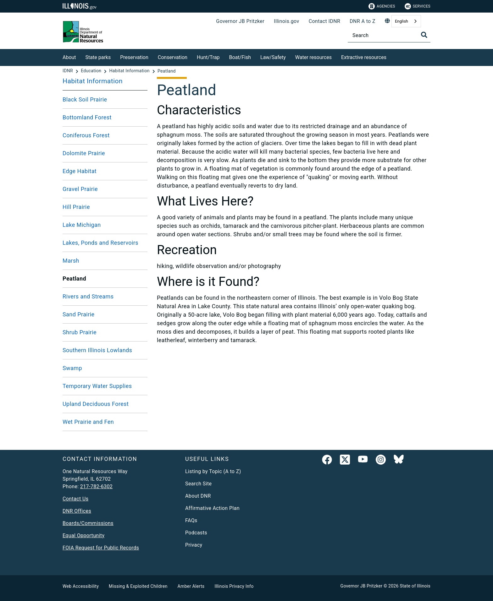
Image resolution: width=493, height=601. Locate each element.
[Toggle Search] (424, 35)
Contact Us (75, 499)
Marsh (71, 260)
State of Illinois (415, 585)
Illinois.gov (286, 21)
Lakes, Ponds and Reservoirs (100, 242)
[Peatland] (167, 71)
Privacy (193, 545)
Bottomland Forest (87, 117)
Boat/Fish (240, 57)
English (401, 21)
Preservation (134, 57)
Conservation (172, 57)
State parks (98, 57)
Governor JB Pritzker (240, 21)
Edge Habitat (80, 171)
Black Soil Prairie (85, 99)
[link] (327, 461)
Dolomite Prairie (84, 153)
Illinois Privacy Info (233, 586)
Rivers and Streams (88, 296)
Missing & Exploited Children (138, 586)
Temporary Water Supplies (97, 386)
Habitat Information (93, 81)
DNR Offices (77, 511)
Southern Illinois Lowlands (97, 350)
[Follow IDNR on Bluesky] (399, 461)
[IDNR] (68, 71)
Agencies (381, 6)
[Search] (389, 35)
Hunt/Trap (208, 57)
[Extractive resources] (391, 56)
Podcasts (196, 533)
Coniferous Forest (86, 135)
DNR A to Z (362, 21)
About (69, 57)
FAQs (191, 520)
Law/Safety (273, 57)
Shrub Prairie (80, 332)
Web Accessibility (81, 586)
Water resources (313, 57)
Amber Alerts (191, 586)
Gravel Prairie (80, 189)
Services (417, 6)
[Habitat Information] (130, 71)
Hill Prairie (76, 207)
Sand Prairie (79, 314)
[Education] (91, 71)
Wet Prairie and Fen (88, 421)
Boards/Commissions (88, 523)
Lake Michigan (82, 224)
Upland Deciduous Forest (96, 404)
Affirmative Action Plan (212, 508)
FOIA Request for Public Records (101, 548)
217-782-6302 (96, 486)
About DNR (198, 496)
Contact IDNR (325, 21)
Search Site (198, 484)
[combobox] (406, 21)
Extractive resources (363, 57)
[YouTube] (363, 461)
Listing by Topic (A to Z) (213, 471)
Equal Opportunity (83, 535)
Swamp (72, 368)
